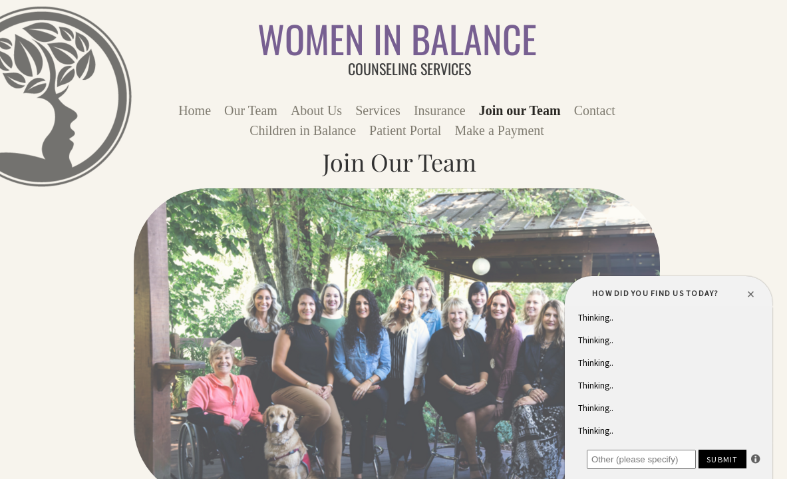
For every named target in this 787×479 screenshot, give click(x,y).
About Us (316, 110)
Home (194, 110)
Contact (594, 110)
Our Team (250, 110)
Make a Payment (499, 130)
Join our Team (520, 110)
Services (377, 110)
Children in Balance (302, 130)
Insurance (440, 110)
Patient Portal (405, 130)
